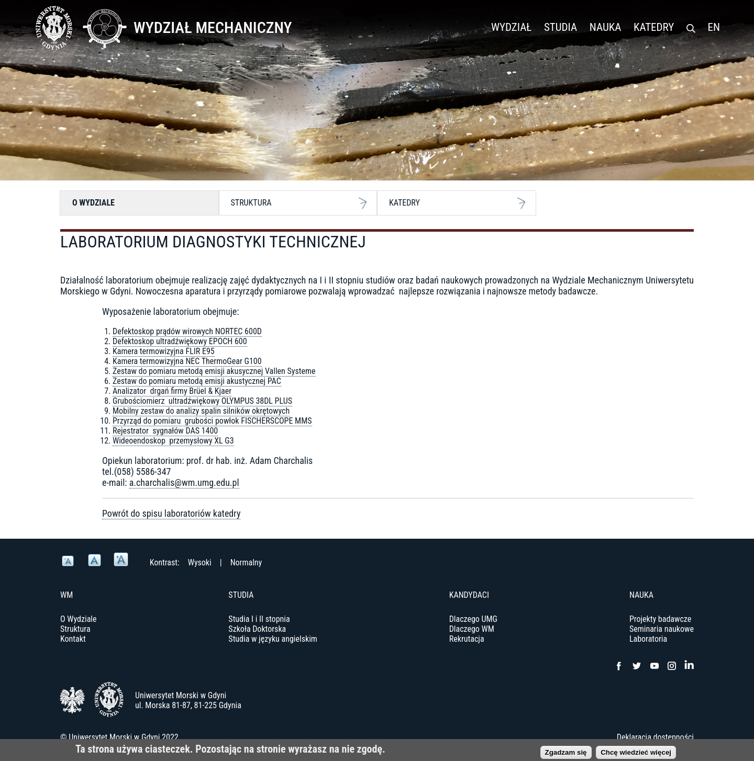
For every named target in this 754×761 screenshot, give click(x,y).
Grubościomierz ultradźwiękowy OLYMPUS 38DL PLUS (202, 401)
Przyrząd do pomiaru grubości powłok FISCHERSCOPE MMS (212, 421)
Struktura (251, 203)
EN (714, 27)
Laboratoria (648, 639)
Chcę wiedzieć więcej (636, 754)
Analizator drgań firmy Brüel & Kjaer (172, 391)
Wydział (511, 27)
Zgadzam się (566, 754)
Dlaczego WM (471, 629)
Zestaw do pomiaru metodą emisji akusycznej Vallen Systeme (214, 371)
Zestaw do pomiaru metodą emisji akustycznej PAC (197, 381)
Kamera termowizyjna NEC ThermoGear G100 (187, 361)
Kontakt (73, 639)
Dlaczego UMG (473, 619)
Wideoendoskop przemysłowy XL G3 (173, 441)
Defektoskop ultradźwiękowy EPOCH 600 (180, 341)
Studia (560, 27)
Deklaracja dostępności (655, 737)
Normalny (246, 562)
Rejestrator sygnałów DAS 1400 (165, 431)
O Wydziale (93, 203)
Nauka (606, 27)
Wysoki (200, 562)
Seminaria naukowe (661, 629)
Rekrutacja (466, 639)
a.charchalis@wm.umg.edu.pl (184, 482)
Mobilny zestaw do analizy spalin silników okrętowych (201, 411)
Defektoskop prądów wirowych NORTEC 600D (187, 331)
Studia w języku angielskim (272, 639)
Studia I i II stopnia (259, 619)
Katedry (654, 27)
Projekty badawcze (660, 619)
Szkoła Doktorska (257, 629)
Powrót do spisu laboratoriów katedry (171, 513)
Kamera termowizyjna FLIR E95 (164, 351)
